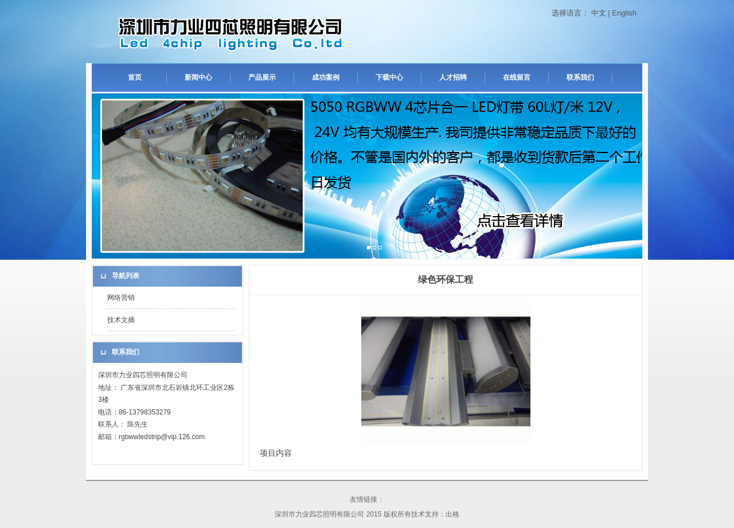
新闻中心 (198, 77)
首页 (135, 77)
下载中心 (389, 77)
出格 (452, 514)
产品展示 (262, 77)
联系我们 (580, 77)
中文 (598, 13)
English (624, 13)
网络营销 (121, 298)
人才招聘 (453, 77)
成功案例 (325, 77)
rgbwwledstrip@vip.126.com (162, 437)
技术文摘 (121, 320)
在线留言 (516, 77)
